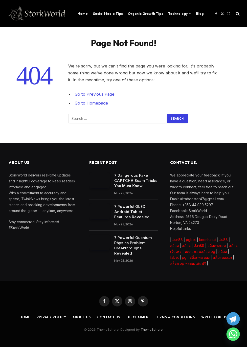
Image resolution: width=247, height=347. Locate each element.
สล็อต (174, 245)
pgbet (191, 240)
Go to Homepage (91, 103)
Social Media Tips (108, 13)
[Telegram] (233, 318)
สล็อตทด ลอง (200, 257)
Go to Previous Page (94, 94)
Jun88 (177, 240)
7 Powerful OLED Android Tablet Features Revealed (132, 211)
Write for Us (214, 317)
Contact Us (108, 317)
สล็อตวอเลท (216, 245)
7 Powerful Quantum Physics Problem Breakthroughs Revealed (133, 245)
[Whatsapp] (233, 334)
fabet (174, 257)
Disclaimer (138, 317)
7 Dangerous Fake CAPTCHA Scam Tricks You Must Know (135, 180)
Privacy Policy (51, 317)
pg (184, 257)
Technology (178, 13)
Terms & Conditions (175, 317)
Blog (200, 13)
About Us (81, 317)
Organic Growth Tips (145, 13)
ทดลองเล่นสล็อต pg (200, 251)
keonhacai (207, 240)
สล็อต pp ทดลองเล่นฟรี (188, 263)
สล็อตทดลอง (222, 257)
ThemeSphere (152, 329)
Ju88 (223, 240)
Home (83, 13)
